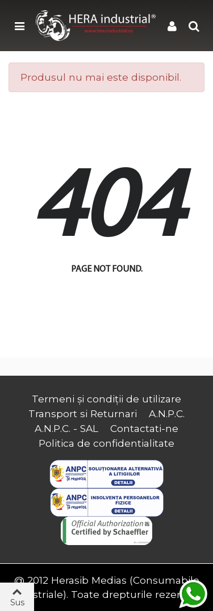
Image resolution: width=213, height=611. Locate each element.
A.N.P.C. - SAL (66, 428)
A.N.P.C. (167, 413)
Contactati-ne (144, 428)
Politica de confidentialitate (106, 443)
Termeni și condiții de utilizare (106, 399)
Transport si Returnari (82, 413)
